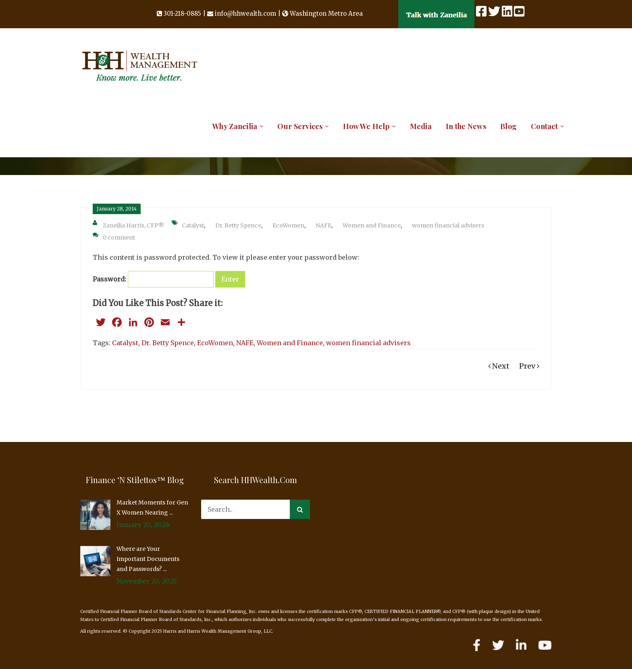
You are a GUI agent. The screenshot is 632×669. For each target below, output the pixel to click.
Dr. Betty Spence (238, 225)
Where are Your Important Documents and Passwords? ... (147, 559)
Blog (508, 126)
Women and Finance (372, 225)
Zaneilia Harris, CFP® (128, 224)
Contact (544, 126)
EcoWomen (288, 225)
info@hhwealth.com (245, 13)
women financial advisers (448, 225)
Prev (529, 366)
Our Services (299, 126)
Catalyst (193, 225)
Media (421, 126)
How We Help (366, 126)
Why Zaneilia (234, 126)
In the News (466, 126)
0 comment (114, 236)
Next (498, 366)
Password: (153, 279)
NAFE (323, 225)
